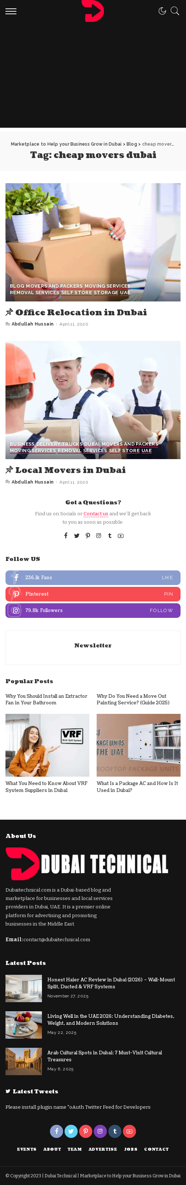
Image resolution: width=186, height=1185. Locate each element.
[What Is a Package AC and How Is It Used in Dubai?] (139, 745)
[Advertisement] (93, 77)
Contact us (96, 514)
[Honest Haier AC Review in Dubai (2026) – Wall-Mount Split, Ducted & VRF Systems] (23, 988)
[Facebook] (65, 535)
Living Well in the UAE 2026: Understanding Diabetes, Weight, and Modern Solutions (110, 1020)
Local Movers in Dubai (72, 470)
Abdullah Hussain (33, 324)
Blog (17, 286)
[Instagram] (98, 535)
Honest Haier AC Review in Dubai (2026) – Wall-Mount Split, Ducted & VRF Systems (111, 983)
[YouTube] (120, 535)
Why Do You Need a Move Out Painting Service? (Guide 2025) (133, 699)
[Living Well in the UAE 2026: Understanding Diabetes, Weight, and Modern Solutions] (23, 1024)
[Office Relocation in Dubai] (93, 242)
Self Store (76, 293)
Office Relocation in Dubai (83, 312)
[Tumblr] (109, 535)
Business (22, 444)
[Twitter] (76, 535)
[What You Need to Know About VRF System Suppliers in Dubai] (47, 745)
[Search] (173, 11)
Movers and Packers (54, 286)
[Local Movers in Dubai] (93, 400)
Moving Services (108, 286)
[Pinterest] (87, 535)
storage (106, 293)
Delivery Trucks (59, 444)
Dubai (92, 444)
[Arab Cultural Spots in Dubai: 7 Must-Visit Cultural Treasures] (23, 1061)
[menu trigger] (12, 11)
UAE (125, 293)
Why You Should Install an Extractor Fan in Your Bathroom (46, 699)
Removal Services (34, 293)
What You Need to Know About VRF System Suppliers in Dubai (46, 787)
